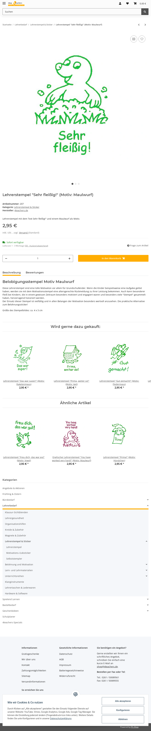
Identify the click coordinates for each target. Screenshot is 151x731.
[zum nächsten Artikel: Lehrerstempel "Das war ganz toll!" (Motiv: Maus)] (145, 24)
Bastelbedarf (9, 605)
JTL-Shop (134, 727)
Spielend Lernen (11, 599)
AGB (61, 659)
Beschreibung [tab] (12, 272)
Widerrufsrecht (67, 675)
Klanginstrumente (14, 581)
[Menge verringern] (6, 258)
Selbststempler (14, 558)
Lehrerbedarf (10, 505)
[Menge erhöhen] (69, 258)
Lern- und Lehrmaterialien (19, 570)
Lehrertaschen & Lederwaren (20, 587)
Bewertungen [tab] (35, 272)
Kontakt (26, 665)
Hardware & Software (16, 593)
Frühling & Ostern (12, 494)
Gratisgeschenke (30, 653)
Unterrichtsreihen (14, 576)
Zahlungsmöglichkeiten (34, 670)
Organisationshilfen (15, 523)
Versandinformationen (33, 681)
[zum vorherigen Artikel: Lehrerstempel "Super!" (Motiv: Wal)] (139, 24)
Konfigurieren (122, 710)
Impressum (65, 665)
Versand (23, 232)
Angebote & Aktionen (14, 488)
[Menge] (37, 258)
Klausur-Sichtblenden (16, 512)
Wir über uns (28, 659)
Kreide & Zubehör (14, 529)
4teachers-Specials (12, 622)
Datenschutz (65, 653)
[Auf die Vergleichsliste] (133, 39)
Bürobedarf (9, 499)
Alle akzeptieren (123, 701)
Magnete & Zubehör (15, 535)
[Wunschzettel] (127, 3)
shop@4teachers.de (107, 666)
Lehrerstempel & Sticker (26, 207)
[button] (120, 3)
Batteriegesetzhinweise (71, 670)
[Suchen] (72, 11)
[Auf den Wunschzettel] (141, 39)
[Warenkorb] (139, 3)
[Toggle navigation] (4, 2)
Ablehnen (122, 719)
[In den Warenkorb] (113, 258)
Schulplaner (9, 616)
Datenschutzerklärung (61, 718)
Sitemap (26, 675)
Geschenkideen (11, 610)
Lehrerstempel (14, 547)
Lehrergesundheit (14, 518)
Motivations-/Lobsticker (18, 552)
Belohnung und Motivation (19, 564)
